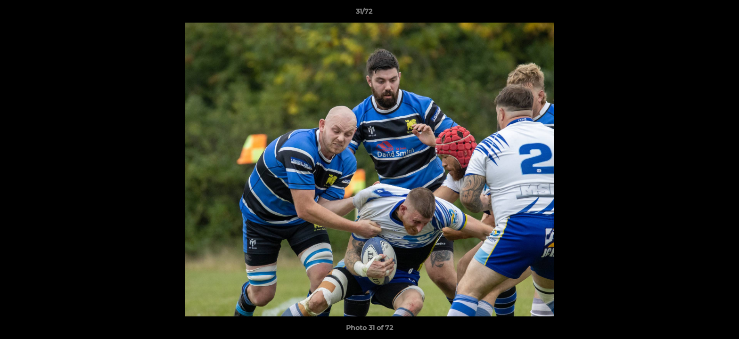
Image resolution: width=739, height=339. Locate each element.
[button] (699, 13)
